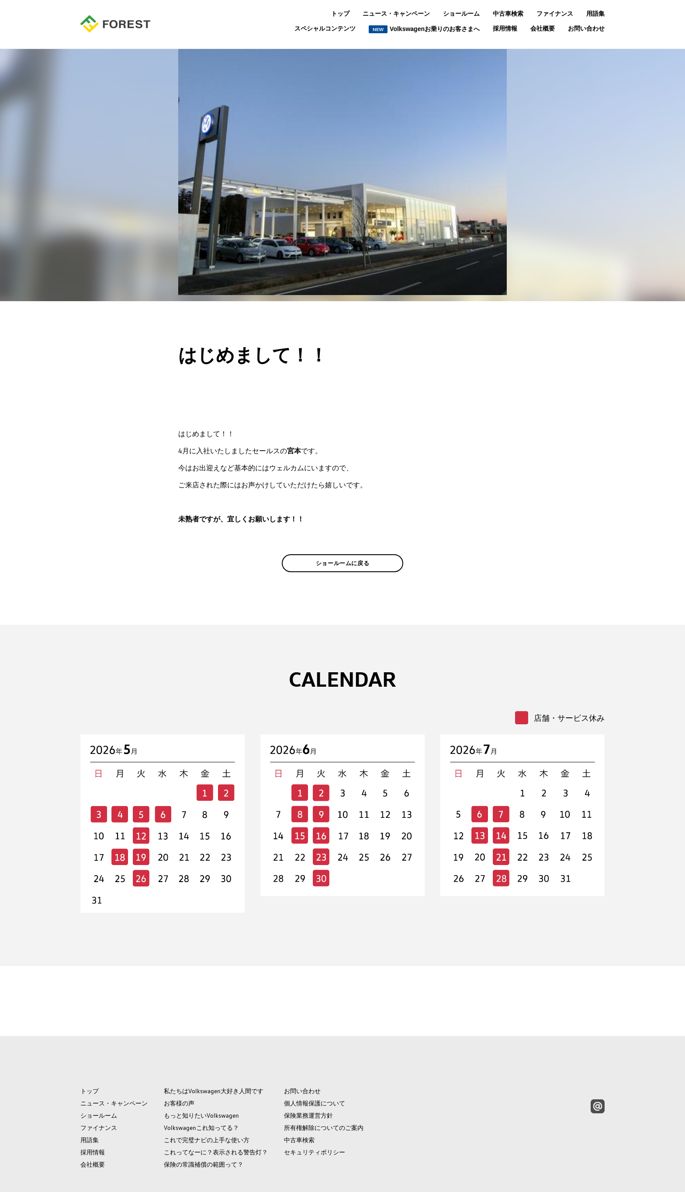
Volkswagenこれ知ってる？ (201, 1087)
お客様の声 (179, 1063)
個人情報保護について (314, 1063)
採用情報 (505, 28)
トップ (340, 13)
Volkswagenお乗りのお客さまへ (424, 29)
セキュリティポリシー (314, 1112)
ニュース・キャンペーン (396, 13)
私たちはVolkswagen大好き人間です (213, 1051)
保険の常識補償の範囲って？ (203, 1124)
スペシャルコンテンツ (325, 28)
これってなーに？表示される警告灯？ (216, 1112)
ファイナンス (554, 13)
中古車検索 (508, 13)
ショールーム (461, 13)
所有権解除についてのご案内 (323, 1087)
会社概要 (542, 28)
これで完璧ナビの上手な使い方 (206, 1100)
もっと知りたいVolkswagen (201, 1075)
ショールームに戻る (342, 576)
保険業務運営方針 (308, 1075)
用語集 (595, 13)
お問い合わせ (586, 28)
